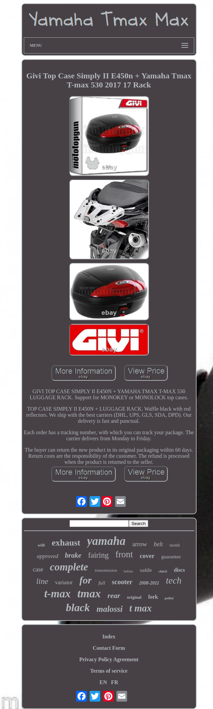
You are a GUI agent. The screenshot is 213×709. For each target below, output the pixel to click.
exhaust (66, 543)
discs (179, 570)
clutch (163, 571)
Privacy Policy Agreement (109, 659)
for (85, 580)
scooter (122, 582)
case (38, 569)
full (101, 583)
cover (147, 555)
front (124, 554)
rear (113, 595)
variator (64, 582)
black (78, 607)
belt (158, 544)
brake (73, 555)
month (174, 545)
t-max (57, 594)
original (134, 597)
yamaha (106, 541)
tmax (89, 593)
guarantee (171, 556)
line (42, 581)
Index (108, 636)
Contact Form (109, 648)
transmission (106, 570)
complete (69, 567)
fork (153, 597)
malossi (110, 608)
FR (114, 682)
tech (173, 580)
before (128, 571)
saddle (146, 570)
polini (169, 598)
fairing (98, 555)
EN (103, 682)
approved (47, 556)
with (41, 545)
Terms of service (108, 671)
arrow (139, 544)
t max (140, 608)
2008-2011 (149, 583)
